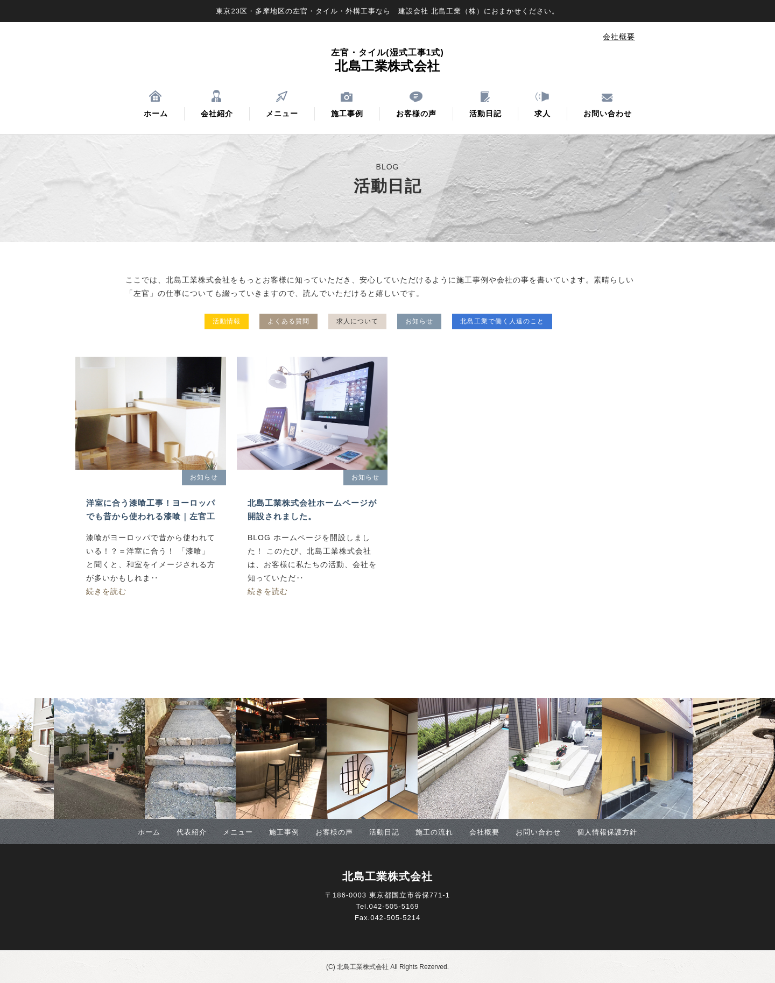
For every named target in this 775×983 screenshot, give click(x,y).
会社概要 (619, 36)
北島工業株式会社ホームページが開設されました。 (312, 509)
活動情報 (227, 321)
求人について (357, 321)
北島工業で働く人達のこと (502, 321)
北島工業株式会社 (387, 60)
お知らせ (419, 321)
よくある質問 (288, 321)
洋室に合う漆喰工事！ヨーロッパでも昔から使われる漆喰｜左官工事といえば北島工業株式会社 (150, 510)
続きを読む (106, 591)
